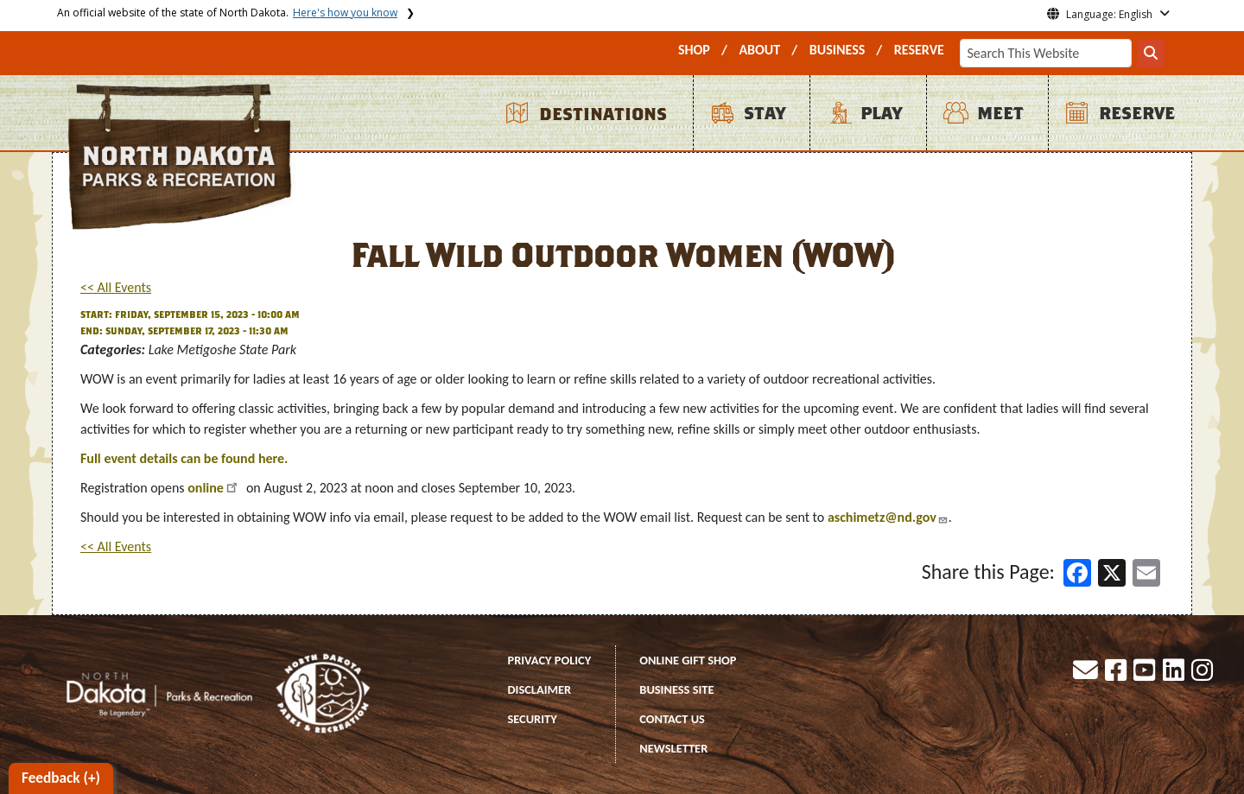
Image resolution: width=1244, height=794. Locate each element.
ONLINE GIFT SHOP (687, 660)
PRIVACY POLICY (550, 660)
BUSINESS (837, 49)
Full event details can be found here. (184, 458)
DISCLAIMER (540, 689)
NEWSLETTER (673, 748)
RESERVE (919, 49)
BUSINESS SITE (676, 689)
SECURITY (532, 719)
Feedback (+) (61, 778)
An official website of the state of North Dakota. (227, 12)
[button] (1087, 675)
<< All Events (115, 287)
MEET (1000, 114)
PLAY (881, 114)
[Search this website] (1151, 53)
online (205, 488)
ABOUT (759, 49)
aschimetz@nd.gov (882, 517)
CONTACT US (672, 719)
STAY (764, 114)
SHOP (694, 49)
